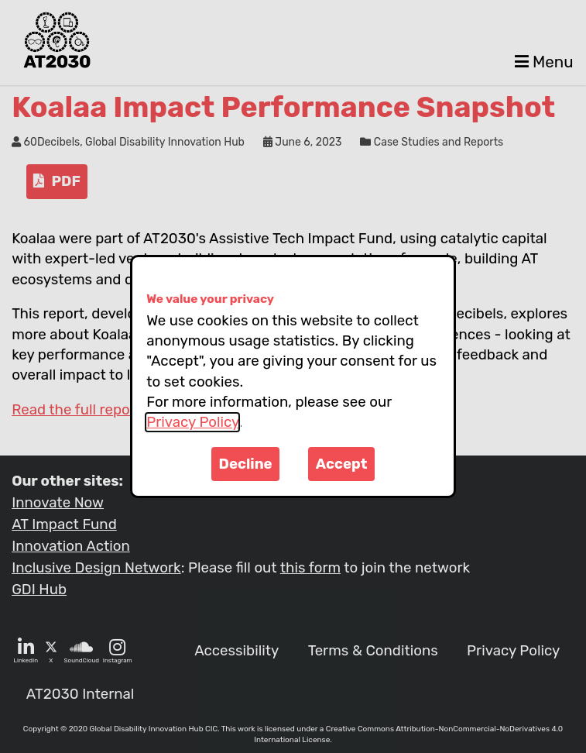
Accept (342, 464)
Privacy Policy (192, 422)
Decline (245, 464)
